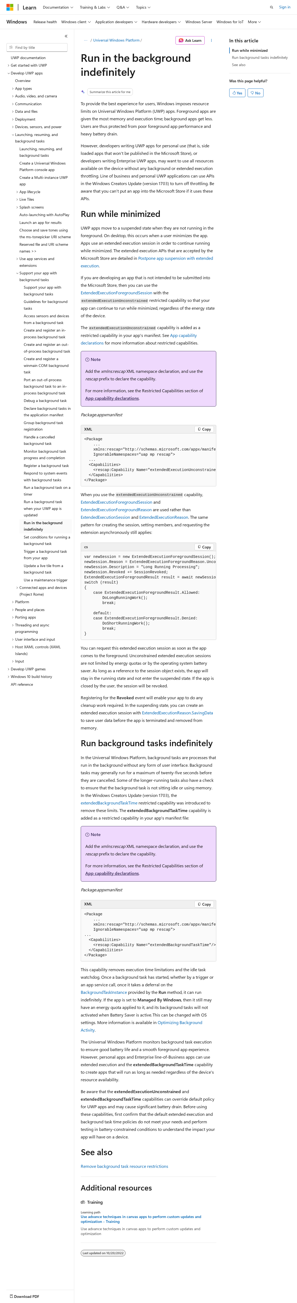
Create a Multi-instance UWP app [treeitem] (43, 181)
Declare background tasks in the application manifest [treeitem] (47, 412)
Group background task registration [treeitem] (43, 426)
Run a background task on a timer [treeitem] (47, 491)
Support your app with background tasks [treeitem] (42, 290)
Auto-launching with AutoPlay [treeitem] (44, 214)
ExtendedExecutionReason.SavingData (177, 712)
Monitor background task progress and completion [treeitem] (45, 455)
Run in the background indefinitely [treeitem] (43, 526)
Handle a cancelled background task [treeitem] (39, 440)
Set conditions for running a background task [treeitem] (47, 540)
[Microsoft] (10, 7)
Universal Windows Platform (116, 40)
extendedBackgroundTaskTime (109, 803)
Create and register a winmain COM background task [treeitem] (46, 365)
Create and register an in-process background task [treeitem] (45, 333)
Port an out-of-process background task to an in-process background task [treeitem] (45, 386)
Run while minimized (250, 50)
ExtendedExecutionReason (163, 517)
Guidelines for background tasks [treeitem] (46, 305)
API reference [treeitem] (22, 684)
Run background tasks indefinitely (260, 57)
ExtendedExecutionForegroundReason (116, 509)
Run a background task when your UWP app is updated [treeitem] (43, 508)
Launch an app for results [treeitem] (40, 222)
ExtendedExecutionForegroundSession (116, 292)
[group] (148, 460)
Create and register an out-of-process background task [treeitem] (47, 348)
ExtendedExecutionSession (105, 517)
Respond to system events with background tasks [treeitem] (45, 476)
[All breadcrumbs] (85, 40)
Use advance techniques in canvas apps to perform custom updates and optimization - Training (141, 1219)
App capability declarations (112, 398)
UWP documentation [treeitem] (28, 57)
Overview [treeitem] (23, 80)
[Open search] (271, 7)
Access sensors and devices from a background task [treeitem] (46, 319)
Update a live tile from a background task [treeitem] (43, 569)
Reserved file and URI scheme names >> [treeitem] (43, 248)
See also (238, 64)
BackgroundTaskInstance (104, 992)
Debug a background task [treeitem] (45, 400)
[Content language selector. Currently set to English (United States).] (31, 1295)
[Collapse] (66, 36)
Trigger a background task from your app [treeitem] (45, 555)
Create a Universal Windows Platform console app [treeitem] (42, 166)
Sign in (285, 6)
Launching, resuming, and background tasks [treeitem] (40, 152)
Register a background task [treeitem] (46, 465)
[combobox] (37, 47)
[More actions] (211, 40)
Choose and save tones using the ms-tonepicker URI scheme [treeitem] (45, 233)
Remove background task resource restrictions (124, 1166)
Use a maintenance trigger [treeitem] (46, 579)
